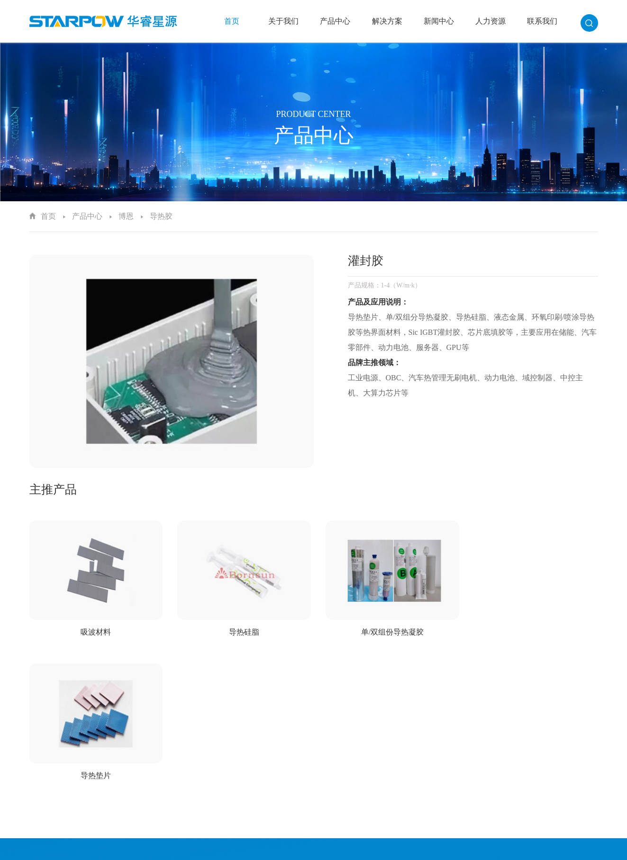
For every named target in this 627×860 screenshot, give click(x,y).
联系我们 (542, 21)
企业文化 (281, 756)
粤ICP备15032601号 (397, 849)
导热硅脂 (241, 630)
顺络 (348, 779)
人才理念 (577, 756)
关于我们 (283, 21)
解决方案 (387, 21)
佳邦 (348, 767)
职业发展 (577, 767)
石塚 (348, 791)
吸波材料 (95, 630)
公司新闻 (503, 744)
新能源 (426, 767)
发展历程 (281, 767)
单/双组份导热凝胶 (386, 630)
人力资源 (490, 21)
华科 (348, 815)
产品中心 (335, 21)
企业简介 (281, 744)
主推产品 (53, 489)
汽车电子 (429, 744)
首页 (231, 21)
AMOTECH (358, 803)
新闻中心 (439, 21)
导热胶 (161, 216)
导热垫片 (533, 630)
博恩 (126, 216)
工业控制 (429, 756)
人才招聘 (577, 744)
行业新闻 (503, 756)
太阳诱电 (355, 744)
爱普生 (352, 756)
